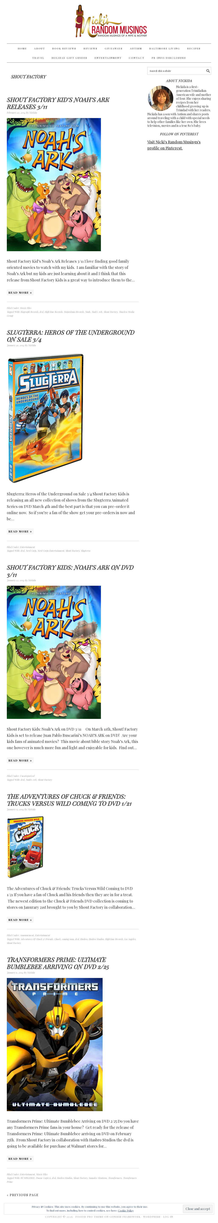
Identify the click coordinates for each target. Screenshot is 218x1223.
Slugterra (85, 550)
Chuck (57, 939)
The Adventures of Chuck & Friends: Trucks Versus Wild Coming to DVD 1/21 (69, 800)
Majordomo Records (74, 311)
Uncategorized (27, 775)
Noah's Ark (97, 311)
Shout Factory (111, 311)
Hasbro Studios (96, 939)
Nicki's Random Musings (109, 21)
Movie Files (25, 308)
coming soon (68, 939)
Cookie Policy (126, 1210)
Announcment (27, 935)
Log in (168, 1216)
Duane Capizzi (43, 1178)
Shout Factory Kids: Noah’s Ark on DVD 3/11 (70, 570)
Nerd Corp (31, 550)
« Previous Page (23, 1195)
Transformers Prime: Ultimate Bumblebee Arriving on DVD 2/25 (58, 963)
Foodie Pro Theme (89, 1216)
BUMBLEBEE (28, 1178)
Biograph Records (29, 311)
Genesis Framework (125, 1216)
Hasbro (83, 939)
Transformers (115, 1178)
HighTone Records (54, 311)
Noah (87, 311)
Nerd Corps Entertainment (50, 550)
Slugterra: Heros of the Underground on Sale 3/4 (70, 335)
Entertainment (27, 547)
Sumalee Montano (98, 1178)
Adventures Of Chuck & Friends (37, 939)
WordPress (152, 1216)
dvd (41, 311)
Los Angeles (130, 939)
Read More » (20, 292)
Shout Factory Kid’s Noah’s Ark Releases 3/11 (58, 103)
